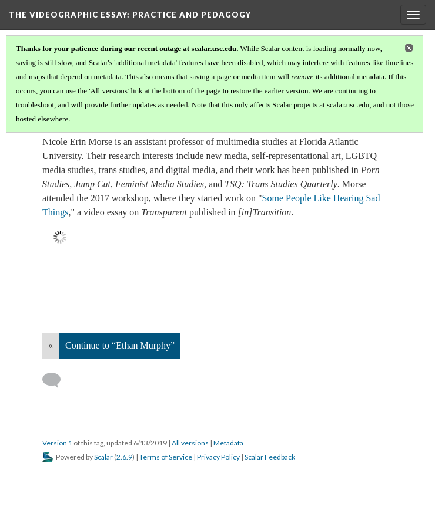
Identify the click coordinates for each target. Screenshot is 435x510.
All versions (190, 442)
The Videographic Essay (130, 14)
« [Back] (50, 345)
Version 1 (57, 442)
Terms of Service (165, 456)
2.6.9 (124, 456)
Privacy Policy (218, 456)
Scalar (103, 456)
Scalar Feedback (270, 456)
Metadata (228, 442)
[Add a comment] (56, 380)
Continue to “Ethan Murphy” (120, 345)
